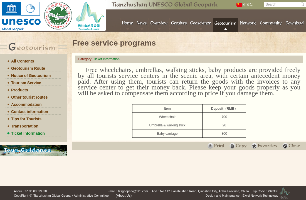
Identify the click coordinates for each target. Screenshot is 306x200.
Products (19, 90)
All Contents (22, 61)
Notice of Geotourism (31, 75)
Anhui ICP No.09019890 (30, 191)
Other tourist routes (29, 97)
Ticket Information (28, 133)
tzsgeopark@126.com (133, 191)
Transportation (24, 126)
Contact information (29, 111)
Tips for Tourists (26, 119)
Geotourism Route (28, 68)
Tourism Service (26, 83)
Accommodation (26, 104)
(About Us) (124, 196)
